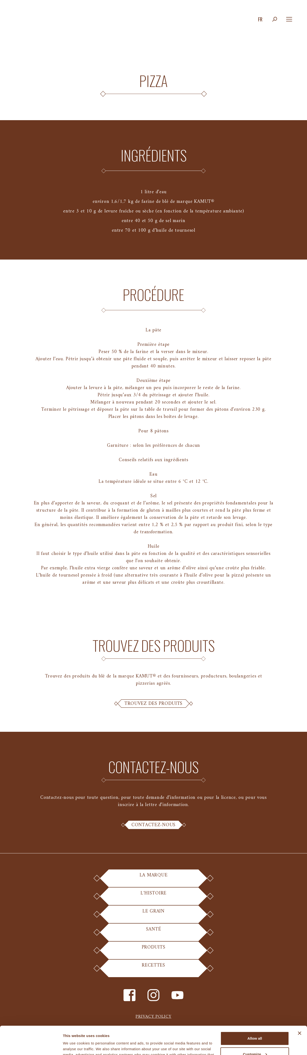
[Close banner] (299, 1005)
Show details (74, 1045)
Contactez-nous (153, 825)
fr (260, 19)
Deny (254, 1042)
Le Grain (153, 915)
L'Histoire (153, 897)
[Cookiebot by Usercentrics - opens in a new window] (31, 1045)
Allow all (255, 1010)
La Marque (153, 879)
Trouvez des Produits (153, 704)
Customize (255, 1026)
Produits (153, 951)
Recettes (153, 969)
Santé (153, 933)
